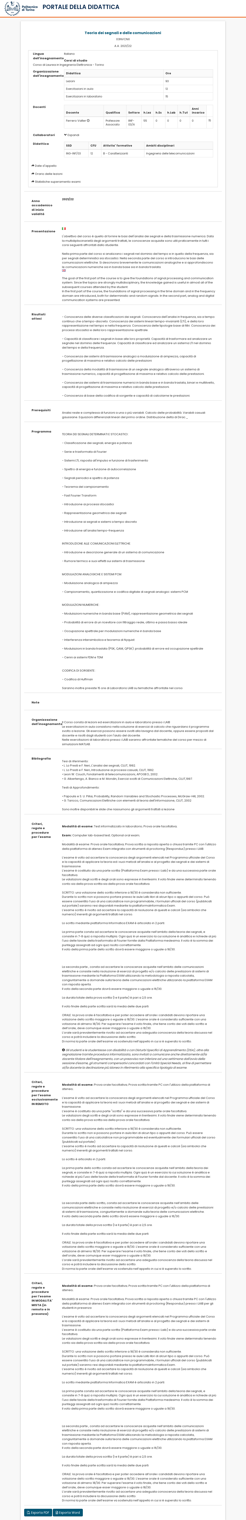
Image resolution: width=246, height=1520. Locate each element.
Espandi (71, 135)
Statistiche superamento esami (58, 182)
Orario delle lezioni (48, 174)
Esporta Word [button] (68, 1512)
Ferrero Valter (76, 121)
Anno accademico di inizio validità (42, 207)
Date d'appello (46, 166)
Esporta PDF (38, 1512)
